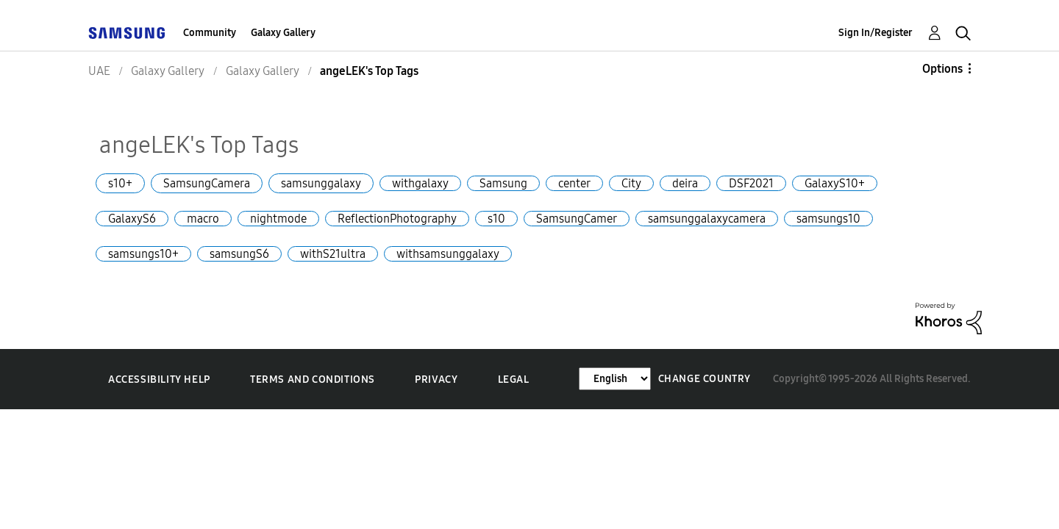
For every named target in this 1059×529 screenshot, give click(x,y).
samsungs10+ (143, 254)
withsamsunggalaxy (447, 254)
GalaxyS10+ (835, 183)
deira (685, 183)
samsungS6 (239, 254)
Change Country (704, 379)
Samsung (503, 183)
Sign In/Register (875, 32)
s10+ (120, 183)
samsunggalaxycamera (707, 219)
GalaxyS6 (132, 219)
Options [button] (942, 69)
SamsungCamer (576, 219)
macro (203, 219)
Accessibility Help (159, 379)
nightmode (278, 219)
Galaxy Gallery (283, 32)
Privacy (436, 379)
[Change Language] (615, 378)
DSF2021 (751, 183)
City (631, 183)
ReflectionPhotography (397, 219)
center (574, 183)
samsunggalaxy (321, 183)
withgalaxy (420, 183)
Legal (514, 379)
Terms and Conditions (312, 379)
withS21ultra (333, 254)
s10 (496, 219)
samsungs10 (828, 219)
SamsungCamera (206, 183)
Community (209, 32)
